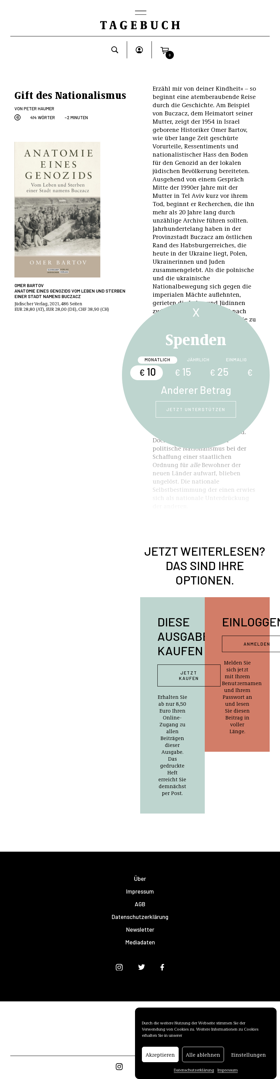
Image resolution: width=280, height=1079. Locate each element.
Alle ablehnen (203, 1057)
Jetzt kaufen (189, 675)
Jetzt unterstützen (195, 409)
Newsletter (140, 929)
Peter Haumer (39, 108)
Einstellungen (248, 1057)
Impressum (227, 1073)
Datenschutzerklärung (194, 1073)
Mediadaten (140, 942)
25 (219, 371)
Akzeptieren (160, 1057)
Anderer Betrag (196, 390)
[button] (164, 50)
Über (140, 879)
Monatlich (157, 359)
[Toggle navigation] (140, 13)
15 (183, 371)
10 (147, 371)
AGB (140, 904)
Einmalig (236, 359)
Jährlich (198, 359)
